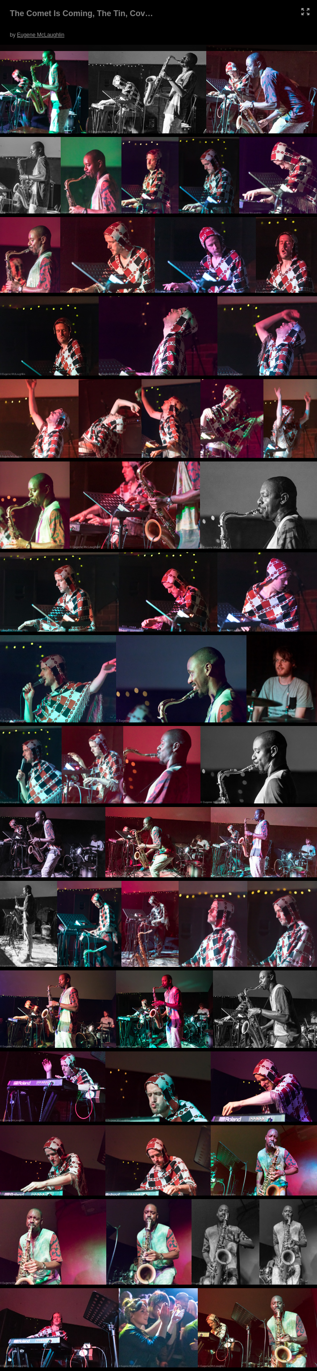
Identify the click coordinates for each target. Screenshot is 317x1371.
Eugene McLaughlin (40, 35)
